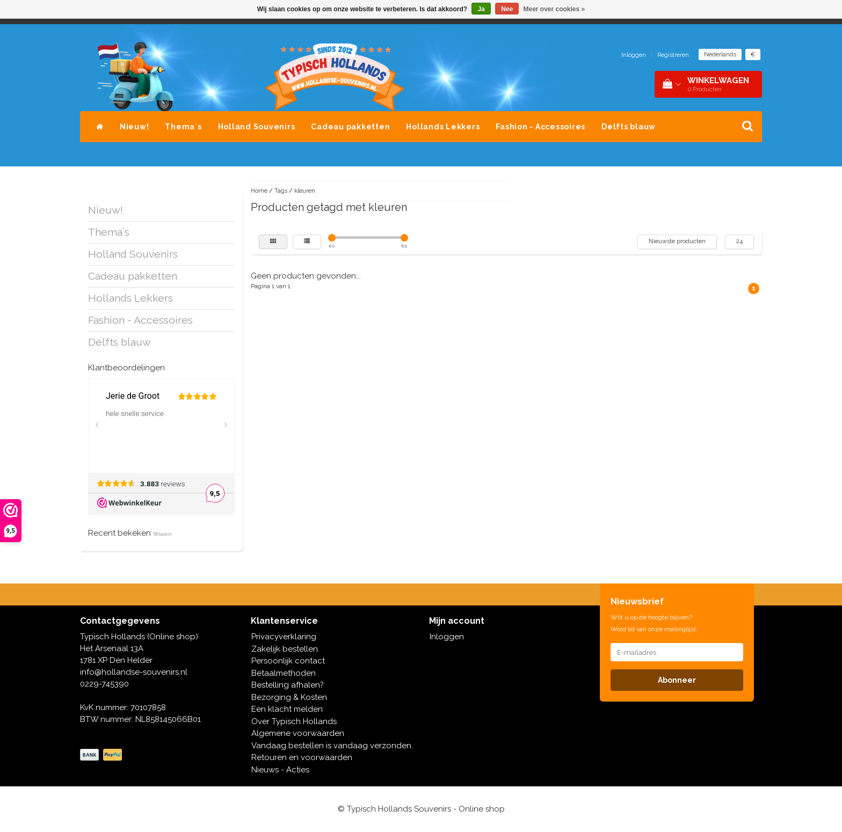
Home (259, 190)
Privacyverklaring (283, 636)
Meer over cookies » (554, 9)
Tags (280, 190)
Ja (480, 9)
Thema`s (183, 126)
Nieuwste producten (677, 241)
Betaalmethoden (283, 673)
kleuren (304, 190)
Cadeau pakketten (350, 126)
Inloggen (633, 55)
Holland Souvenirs (256, 126)
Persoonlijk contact (288, 661)
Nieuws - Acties (280, 770)
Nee (507, 9)
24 (739, 241)
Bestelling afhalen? (287, 685)
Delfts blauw (628, 126)
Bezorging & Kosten (289, 697)
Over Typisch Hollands (294, 721)
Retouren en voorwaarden (301, 757)
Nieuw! (134, 126)
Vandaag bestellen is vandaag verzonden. (332, 745)
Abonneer (677, 680)
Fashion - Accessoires (540, 126)
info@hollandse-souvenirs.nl (133, 672)
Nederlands (720, 54)
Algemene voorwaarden (297, 733)
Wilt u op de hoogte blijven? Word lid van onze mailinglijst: (654, 623)
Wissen (162, 534)
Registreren (673, 55)
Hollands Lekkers (443, 126)
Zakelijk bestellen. (285, 649)
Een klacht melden (287, 709)
